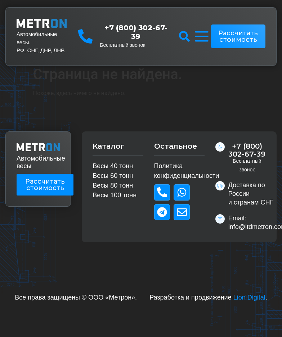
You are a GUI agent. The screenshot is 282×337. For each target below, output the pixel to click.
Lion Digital (249, 297)
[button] (184, 36)
